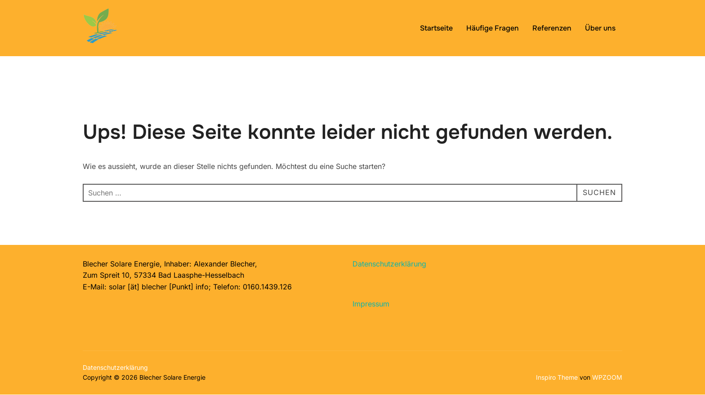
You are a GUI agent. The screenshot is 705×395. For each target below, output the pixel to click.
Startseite (436, 28)
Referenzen (551, 28)
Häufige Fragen (492, 28)
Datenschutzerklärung (389, 263)
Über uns (600, 28)
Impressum (370, 303)
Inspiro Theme (557, 377)
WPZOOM (607, 377)
